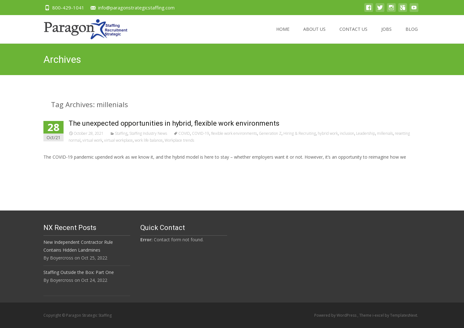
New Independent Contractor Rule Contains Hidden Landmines (78, 246)
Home (282, 34)
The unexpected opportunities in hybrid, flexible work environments (174, 123)
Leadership (365, 133)
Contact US (353, 34)
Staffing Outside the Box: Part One (78, 272)
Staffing (121, 133)
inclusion (347, 133)
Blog (411, 34)
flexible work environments (234, 133)
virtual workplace (118, 140)
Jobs (386, 34)
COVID (184, 133)
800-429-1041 (68, 7)
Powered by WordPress (335, 315)
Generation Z (270, 133)
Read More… (57, 169)
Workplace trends (179, 140)
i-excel (378, 315)
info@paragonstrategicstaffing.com (136, 7)
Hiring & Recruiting (299, 133)
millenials (385, 133)
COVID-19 (200, 133)
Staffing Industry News (148, 133)
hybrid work (328, 133)
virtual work (92, 140)
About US (314, 34)
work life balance (149, 140)
